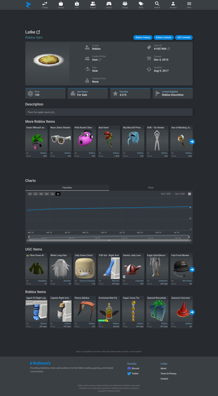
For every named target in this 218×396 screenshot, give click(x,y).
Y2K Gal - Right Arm (109, 255)
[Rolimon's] (28, 5)
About (163, 368)
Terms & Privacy (168, 373)
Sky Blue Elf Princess (133, 127)
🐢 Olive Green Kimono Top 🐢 (42, 255)
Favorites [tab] (67, 187)
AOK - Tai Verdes (155, 127)
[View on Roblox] (38, 32)
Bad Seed (103, 127)
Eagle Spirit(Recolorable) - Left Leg (164, 255)
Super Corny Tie (131, 298)
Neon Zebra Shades (60, 127)
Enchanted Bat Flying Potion (113, 298)
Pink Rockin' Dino (83, 127)
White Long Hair (58, 255)
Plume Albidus (82, 298)
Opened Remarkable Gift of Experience (166, 298)
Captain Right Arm (59, 298)
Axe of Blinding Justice (183, 127)
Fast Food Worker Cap (182, 255)
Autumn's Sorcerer (180, 298)
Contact (164, 379)
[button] (142, 37)
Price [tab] (151, 187)
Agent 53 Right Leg (36, 298)
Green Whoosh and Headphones (42, 127)
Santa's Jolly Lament (133, 255)
